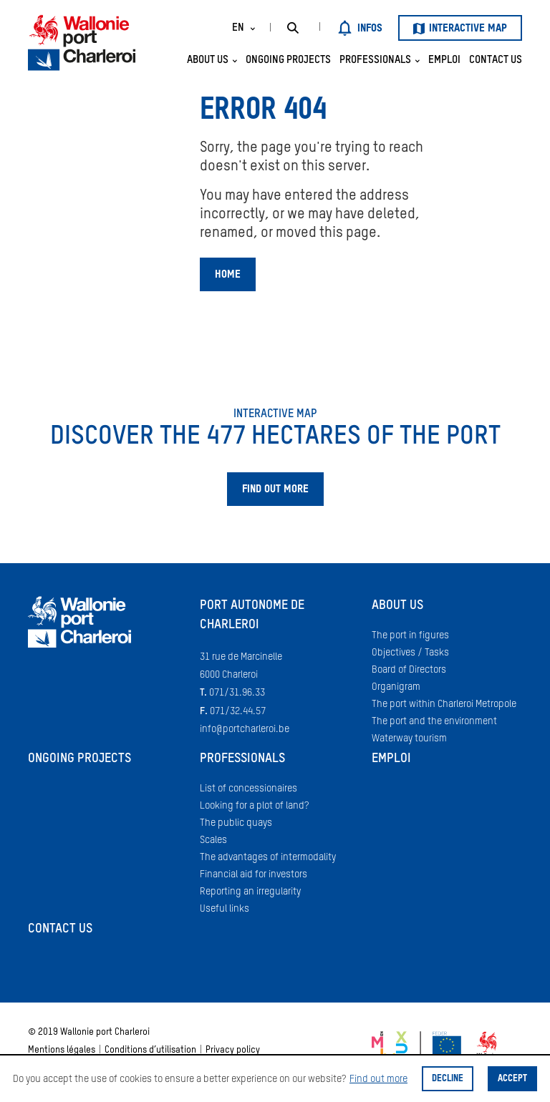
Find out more (378, 1079)
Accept (512, 1078)
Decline (447, 1078)
